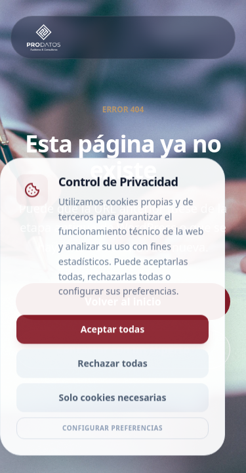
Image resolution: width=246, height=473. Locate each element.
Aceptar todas (113, 331)
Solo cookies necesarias (113, 400)
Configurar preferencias (112, 430)
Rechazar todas (112, 365)
